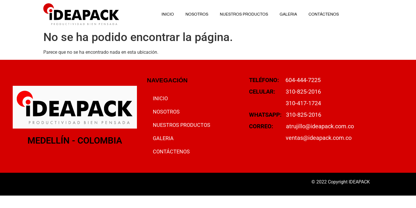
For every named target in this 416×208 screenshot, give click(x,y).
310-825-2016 (303, 91)
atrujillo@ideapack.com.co (320, 126)
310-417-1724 (303, 103)
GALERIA (288, 14)
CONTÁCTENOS (324, 14)
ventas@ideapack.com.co (319, 137)
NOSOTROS (196, 14)
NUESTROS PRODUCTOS (244, 14)
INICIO (167, 14)
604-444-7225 (303, 80)
